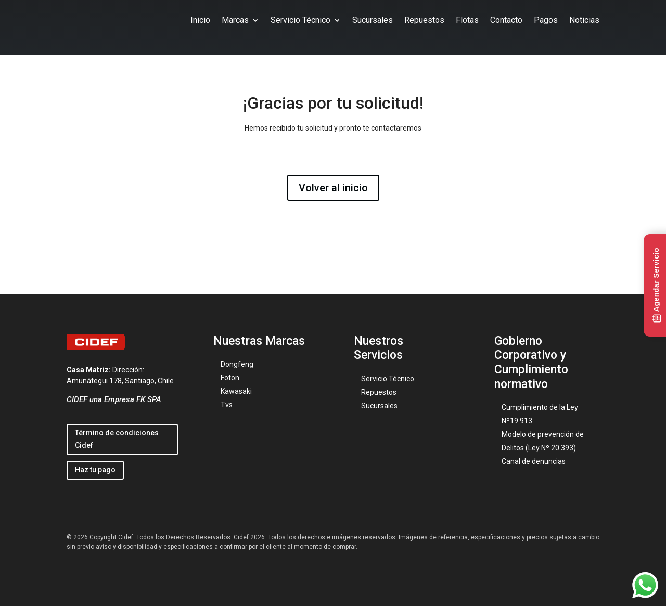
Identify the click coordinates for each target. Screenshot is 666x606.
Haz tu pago (95, 470)
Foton (230, 377)
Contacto (506, 20)
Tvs (227, 405)
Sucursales (372, 20)
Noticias (584, 20)
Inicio (200, 20)
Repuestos (424, 20)
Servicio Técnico (300, 20)
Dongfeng (237, 364)
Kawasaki (236, 391)
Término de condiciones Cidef (117, 439)
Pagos (546, 20)
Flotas (467, 20)
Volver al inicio (333, 188)
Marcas (235, 20)
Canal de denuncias (534, 461)
